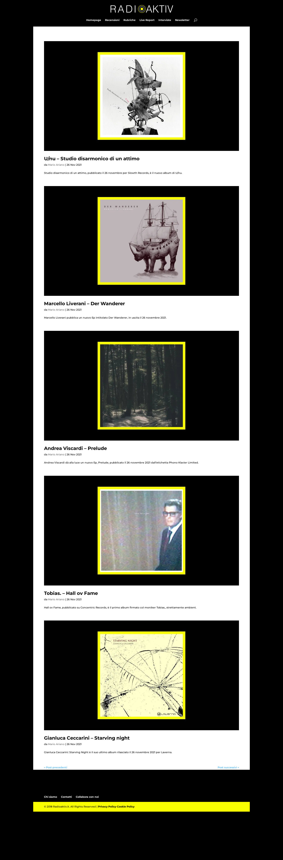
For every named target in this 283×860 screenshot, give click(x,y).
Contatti (66, 796)
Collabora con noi (87, 796)
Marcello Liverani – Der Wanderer (84, 303)
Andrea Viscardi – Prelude (75, 448)
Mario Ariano (56, 164)
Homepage (93, 20)
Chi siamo (50, 796)
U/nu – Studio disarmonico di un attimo (92, 159)
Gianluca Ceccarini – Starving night (87, 738)
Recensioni (112, 20)
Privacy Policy (107, 806)
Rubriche (129, 20)
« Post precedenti (55, 767)
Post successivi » (228, 767)
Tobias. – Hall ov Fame (71, 593)
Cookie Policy (125, 806)
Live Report (147, 20)
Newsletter (182, 20)
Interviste (164, 20)
